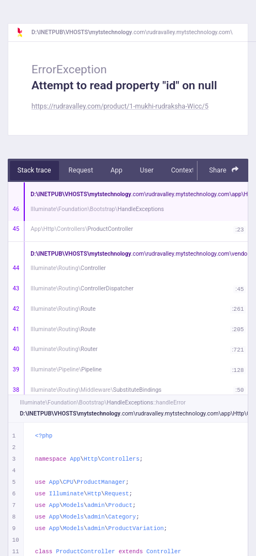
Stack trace (34, 170)
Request (80, 170)
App (116, 170)
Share (224, 170)
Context (182, 170)
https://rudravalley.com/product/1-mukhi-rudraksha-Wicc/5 (120, 106)
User (146, 170)
